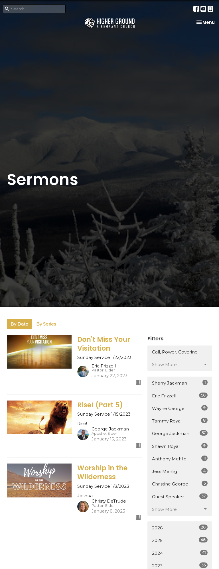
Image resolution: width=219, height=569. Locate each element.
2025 (180, 540)
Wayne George (180, 408)
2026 (180, 528)
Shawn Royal (180, 446)
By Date (19, 324)
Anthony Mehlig (180, 459)
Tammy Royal (180, 421)
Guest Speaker (180, 496)
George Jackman (180, 433)
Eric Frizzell (180, 396)
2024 (180, 553)
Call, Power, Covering (175, 352)
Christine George (180, 484)
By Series (46, 324)
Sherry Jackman (180, 383)
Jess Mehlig (180, 471)
